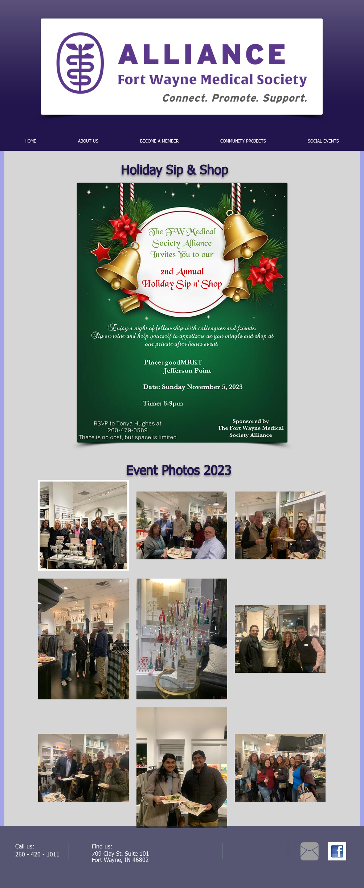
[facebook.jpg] (337, 851)
